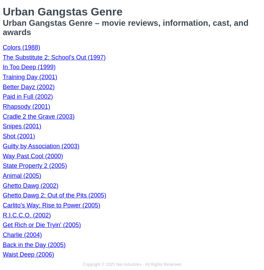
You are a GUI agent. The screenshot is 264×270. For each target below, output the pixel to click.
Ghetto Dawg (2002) (30, 185)
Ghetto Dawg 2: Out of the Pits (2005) (54, 195)
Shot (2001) (19, 136)
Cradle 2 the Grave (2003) (39, 116)
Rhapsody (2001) (26, 106)
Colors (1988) (21, 47)
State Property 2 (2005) (35, 165)
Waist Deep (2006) (28, 254)
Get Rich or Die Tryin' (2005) (42, 225)
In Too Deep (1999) (29, 67)
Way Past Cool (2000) (33, 156)
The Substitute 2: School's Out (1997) (54, 57)
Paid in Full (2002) (28, 96)
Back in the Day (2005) (34, 244)
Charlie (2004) (22, 234)
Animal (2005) (22, 175)
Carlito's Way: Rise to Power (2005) (51, 205)
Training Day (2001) (30, 77)
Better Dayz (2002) (29, 87)
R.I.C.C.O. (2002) (27, 215)
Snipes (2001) (22, 126)
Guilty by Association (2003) (41, 146)
